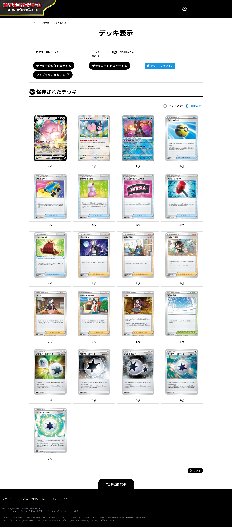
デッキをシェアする (161, 65)
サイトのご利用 (28, 499)
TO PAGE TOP (116, 484)
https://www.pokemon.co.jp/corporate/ (81, 520)
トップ (32, 22)
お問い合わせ (9, 499)
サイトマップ (47, 499)
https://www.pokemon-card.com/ (31, 520)
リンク (62, 499)
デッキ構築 (44, 22)
